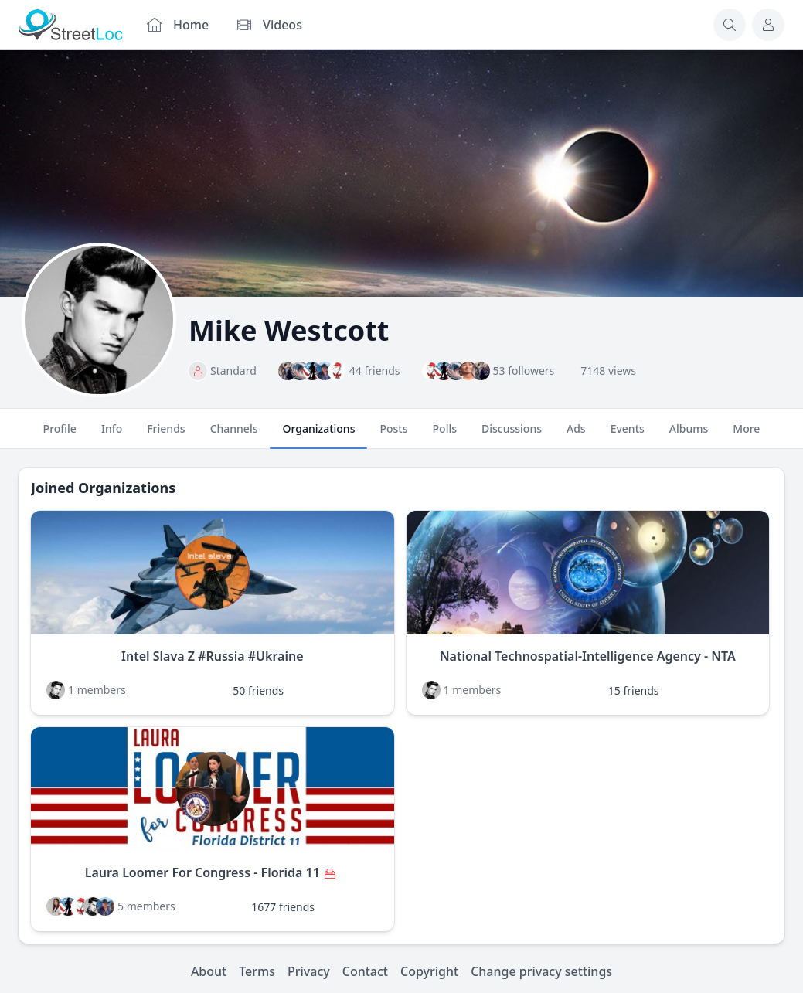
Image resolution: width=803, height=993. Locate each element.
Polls (444, 435)
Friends (165, 435)
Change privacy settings (541, 971)
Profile (60, 435)
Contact (365, 971)
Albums (688, 435)
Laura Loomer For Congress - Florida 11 (202, 872)
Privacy (309, 971)
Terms (257, 971)
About (208, 971)
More (746, 435)
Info (111, 435)
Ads (576, 435)
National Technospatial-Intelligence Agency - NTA (588, 656)
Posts (393, 435)
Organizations (318, 435)
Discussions (511, 435)
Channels (234, 435)
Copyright (429, 971)
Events (627, 435)
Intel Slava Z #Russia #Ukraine (212, 656)
